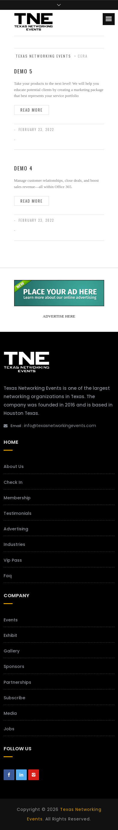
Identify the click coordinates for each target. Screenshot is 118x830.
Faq (8, 576)
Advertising (16, 529)
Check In (13, 482)
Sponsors (14, 666)
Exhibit (10, 635)
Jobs (9, 729)
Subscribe (14, 698)
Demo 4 (23, 168)
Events (11, 620)
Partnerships (17, 682)
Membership (17, 498)
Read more (31, 110)
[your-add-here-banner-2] (59, 304)
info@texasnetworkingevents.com (60, 426)
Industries (14, 544)
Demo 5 (23, 71)
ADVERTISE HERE (59, 316)
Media (10, 713)
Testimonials (18, 513)
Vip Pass (13, 560)
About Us (14, 466)
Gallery (12, 651)
